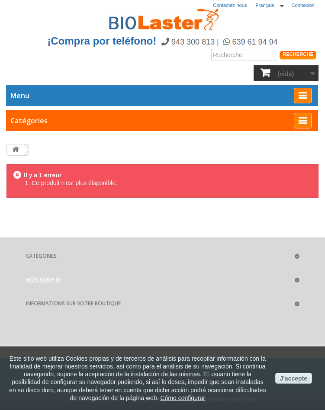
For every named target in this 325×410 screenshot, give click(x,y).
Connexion (303, 5)
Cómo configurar (182, 397)
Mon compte (43, 279)
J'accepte (293, 378)
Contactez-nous (230, 5)
